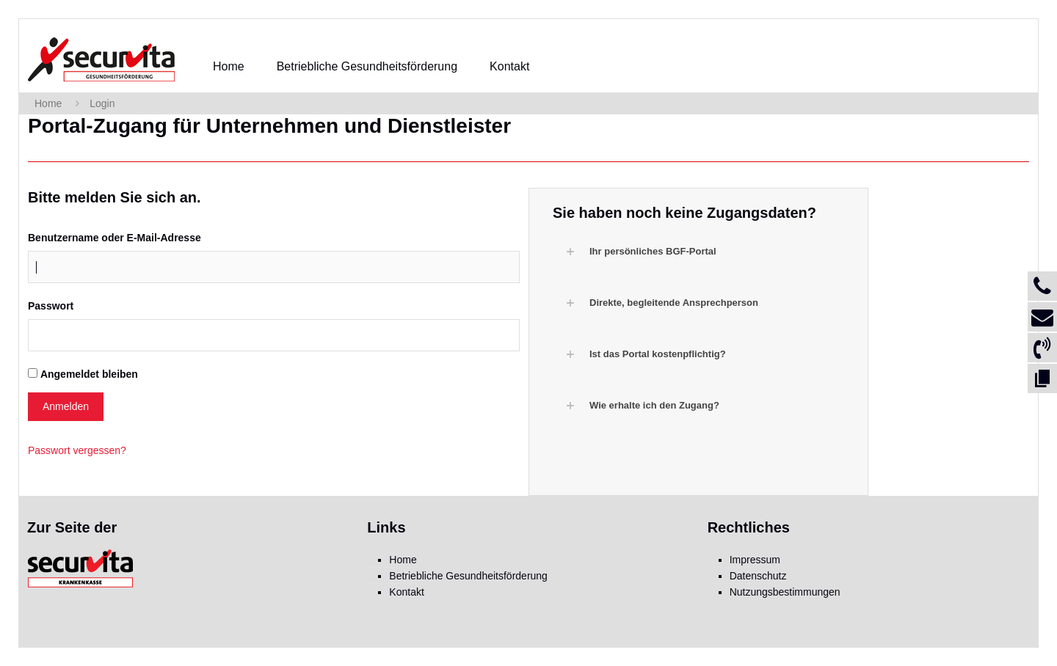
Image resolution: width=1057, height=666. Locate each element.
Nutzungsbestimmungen (785, 592)
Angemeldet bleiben (89, 374)
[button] (706, 251)
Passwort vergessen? (77, 450)
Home (48, 103)
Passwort (50, 306)
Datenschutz (758, 576)
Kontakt (406, 592)
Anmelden (66, 406)
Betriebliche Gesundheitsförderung (468, 576)
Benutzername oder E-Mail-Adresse (114, 238)
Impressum (755, 560)
